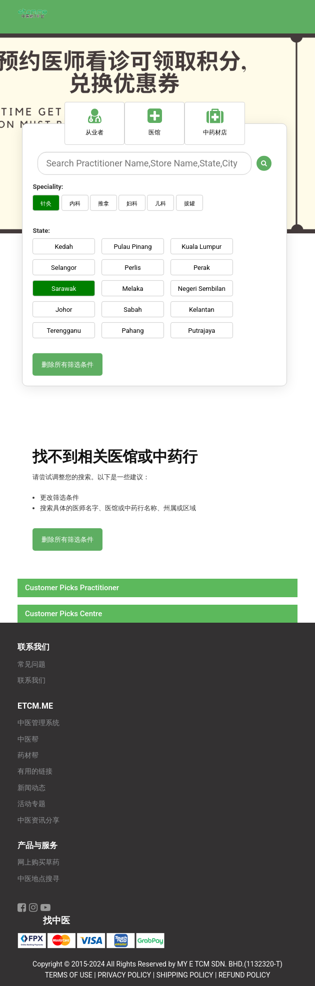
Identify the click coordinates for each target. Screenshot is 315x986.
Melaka (132, 288)
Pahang (133, 330)
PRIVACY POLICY (124, 975)
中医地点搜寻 (39, 879)
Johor (64, 309)
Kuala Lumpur (202, 246)
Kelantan (201, 309)
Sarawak (64, 288)
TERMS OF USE (68, 975)
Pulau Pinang (133, 246)
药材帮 (28, 755)
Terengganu (63, 330)
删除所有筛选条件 (68, 364)
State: (41, 230)
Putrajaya (201, 330)
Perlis (132, 267)
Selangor (63, 267)
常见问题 (32, 664)
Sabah (133, 309)
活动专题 (32, 804)
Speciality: (47, 186)
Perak (202, 267)
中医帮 (28, 739)
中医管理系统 (39, 723)
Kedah (63, 246)
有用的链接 (35, 771)
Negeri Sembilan (202, 288)
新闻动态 (32, 788)
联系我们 (32, 680)
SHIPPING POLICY (185, 975)
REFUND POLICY (244, 975)
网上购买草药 (39, 862)
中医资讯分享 (39, 820)
